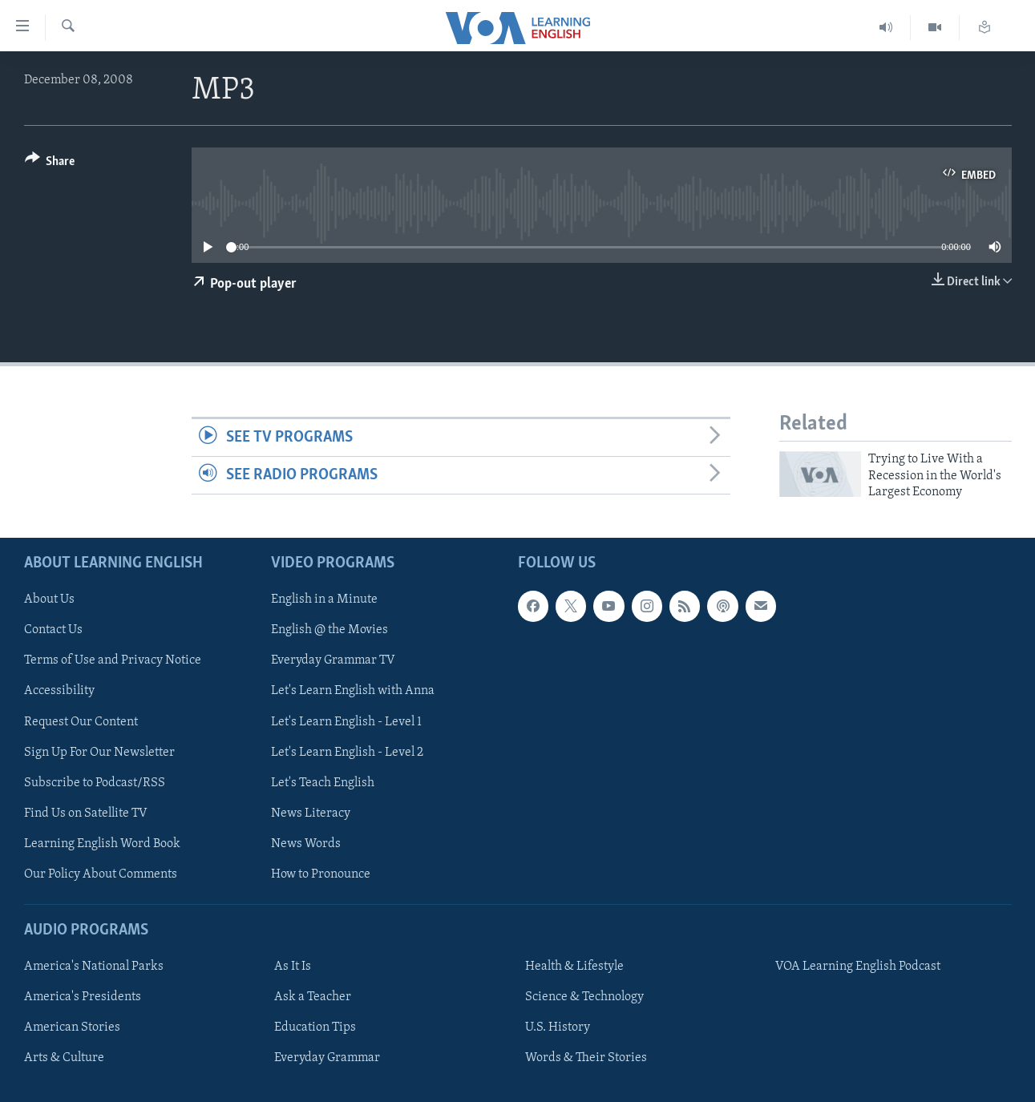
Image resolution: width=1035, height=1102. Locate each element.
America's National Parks (94, 966)
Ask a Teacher (312, 997)
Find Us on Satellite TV (86, 812)
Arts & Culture (64, 1058)
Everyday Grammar (327, 1058)
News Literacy (310, 812)
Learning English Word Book (102, 843)
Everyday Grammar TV (333, 660)
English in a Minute (324, 599)
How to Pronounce (320, 873)
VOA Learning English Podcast (857, 966)
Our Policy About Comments (100, 873)
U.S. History (557, 1027)
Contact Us (53, 630)
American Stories (72, 1027)
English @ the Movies (329, 630)
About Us (49, 599)
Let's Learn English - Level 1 (346, 721)
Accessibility (59, 690)
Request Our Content (81, 721)
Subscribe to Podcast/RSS (94, 782)
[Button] (50, 163)
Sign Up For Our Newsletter (99, 751)
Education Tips (315, 1027)
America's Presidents (82, 997)
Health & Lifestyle (574, 966)
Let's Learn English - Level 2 (347, 751)
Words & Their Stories (586, 1058)
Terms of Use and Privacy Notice (112, 660)
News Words (306, 843)
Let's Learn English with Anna (353, 690)
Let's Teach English (322, 782)
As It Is (292, 966)
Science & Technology (584, 997)
